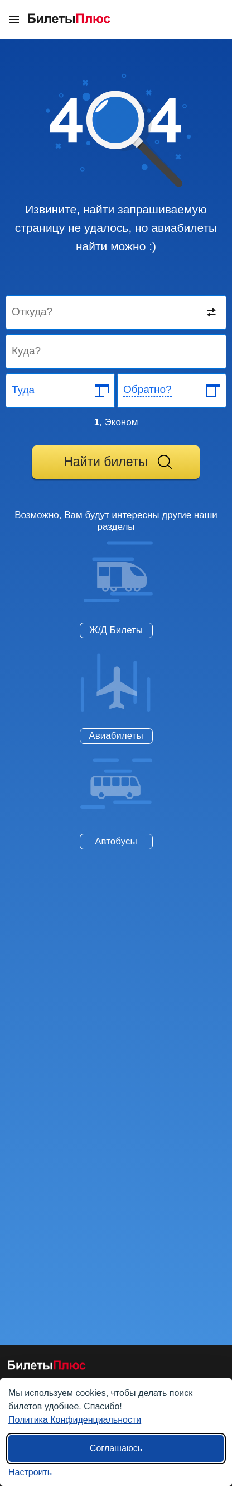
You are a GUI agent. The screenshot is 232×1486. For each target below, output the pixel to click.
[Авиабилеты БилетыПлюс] (47, 1367)
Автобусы (116, 841)
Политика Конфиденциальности (74, 1420)
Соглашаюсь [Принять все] (116, 1448)
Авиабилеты (116, 735)
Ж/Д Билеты (116, 630)
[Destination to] (116, 351)
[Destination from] (116, 312)
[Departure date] (60, 390)
